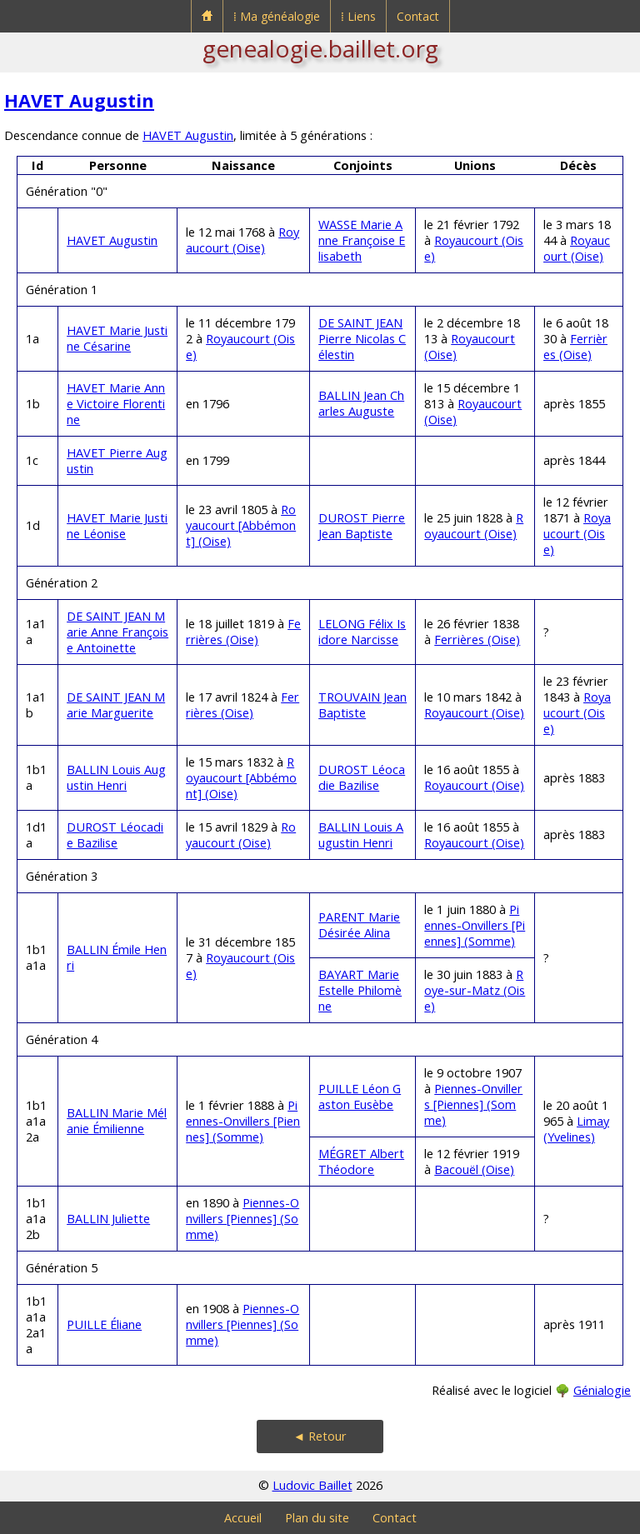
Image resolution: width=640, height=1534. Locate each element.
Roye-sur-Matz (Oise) (474, 990)
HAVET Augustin (79, 100)
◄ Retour (320, 1436)
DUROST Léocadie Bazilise (361, 777)
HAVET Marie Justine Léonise (117, 526)
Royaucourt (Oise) (242, 240)
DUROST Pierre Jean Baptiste (361, 526)
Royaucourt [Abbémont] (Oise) (241, 525)
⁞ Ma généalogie (276, 16)
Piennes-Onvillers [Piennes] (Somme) (474, 925)
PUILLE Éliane (104, 1324)
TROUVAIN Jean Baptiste (362, 705)
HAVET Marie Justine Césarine (117, 338)
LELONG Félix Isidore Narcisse (362, 631)
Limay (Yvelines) (576, 1129)
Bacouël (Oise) (474, 1169)
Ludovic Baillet (312, 1485)
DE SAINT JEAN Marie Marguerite (116, 705)
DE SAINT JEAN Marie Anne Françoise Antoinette (117, 632)
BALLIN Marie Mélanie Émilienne (117, 1121)
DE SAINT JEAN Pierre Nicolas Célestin (362, 338)
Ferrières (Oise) (575, 346)
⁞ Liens (358, 16)
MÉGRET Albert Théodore (361, 1161)
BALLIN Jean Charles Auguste (361, 403)
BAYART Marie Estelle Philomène (360, 990)
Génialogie (602, 1390)
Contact (418, 16)
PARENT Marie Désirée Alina (359, 925)
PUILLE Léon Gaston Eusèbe (359, 1096)
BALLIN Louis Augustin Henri (116, 777)
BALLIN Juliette (108, 1219)
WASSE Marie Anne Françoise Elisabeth (361, 240)
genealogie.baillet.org (320, 48)
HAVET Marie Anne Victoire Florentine (116, 403)
